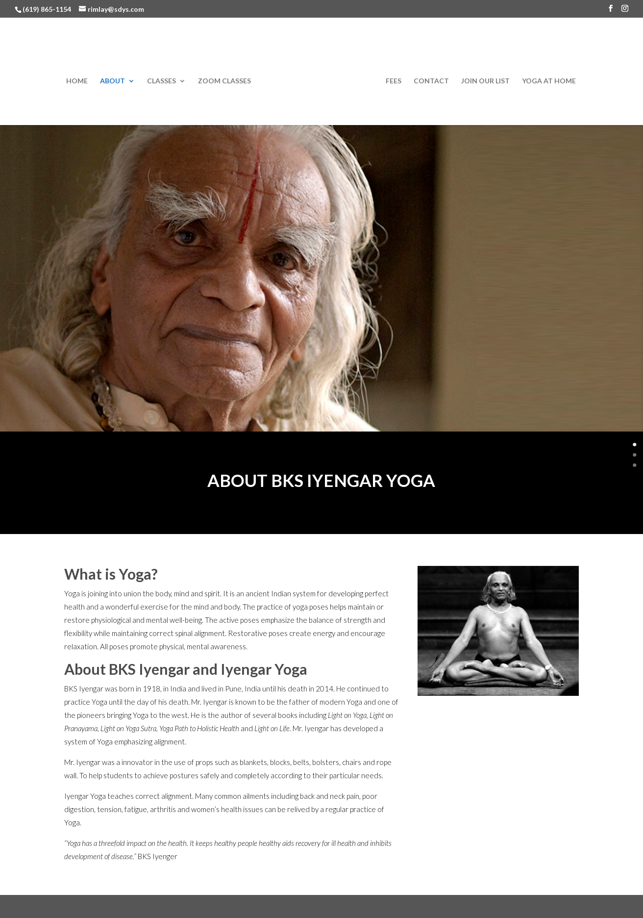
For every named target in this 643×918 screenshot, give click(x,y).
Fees (393, 81)
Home (77, 81)
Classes (161, 81)
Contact (431, 81)
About (112, 81)
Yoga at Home (549, 81)
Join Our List (485, 81)
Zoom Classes (224, 81)
